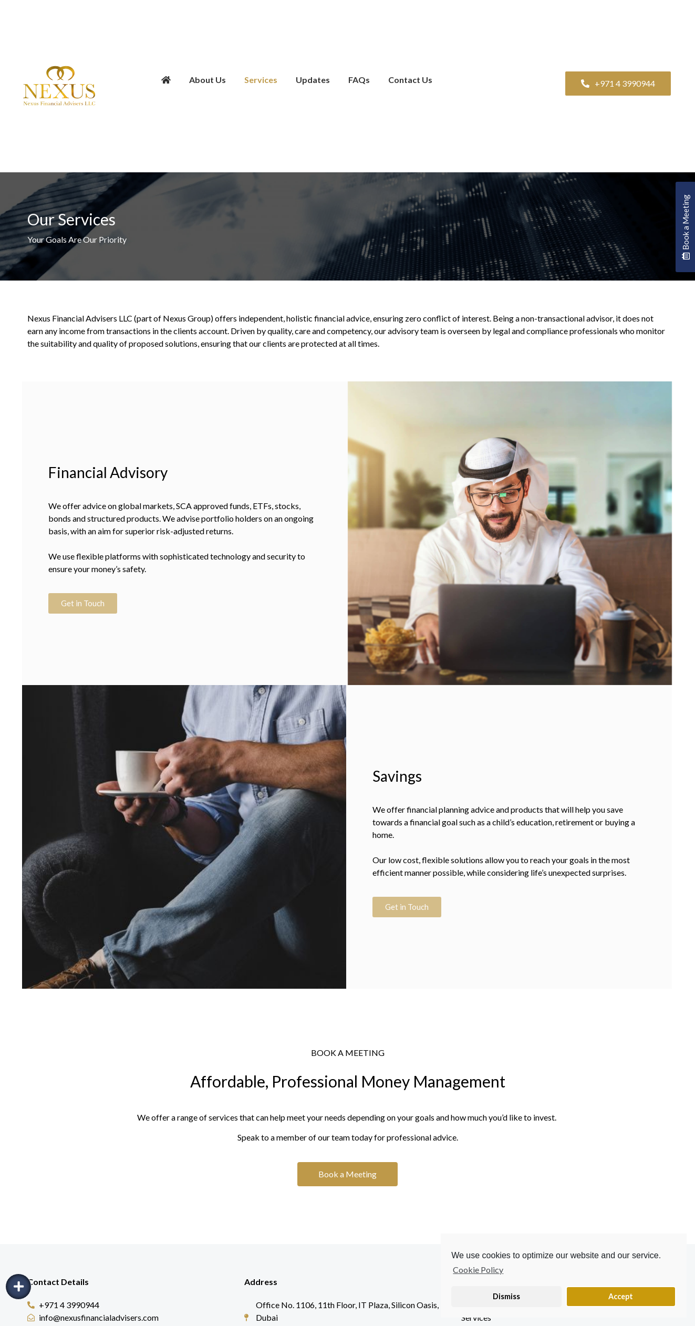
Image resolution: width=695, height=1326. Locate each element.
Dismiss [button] (506, 1296)
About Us (207, 80)
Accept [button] (620, 1296)
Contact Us (410, 80)
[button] (618, 83)
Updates (313, 80)
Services (260, 80)
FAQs (359, 80)
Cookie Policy (478, 1270)
